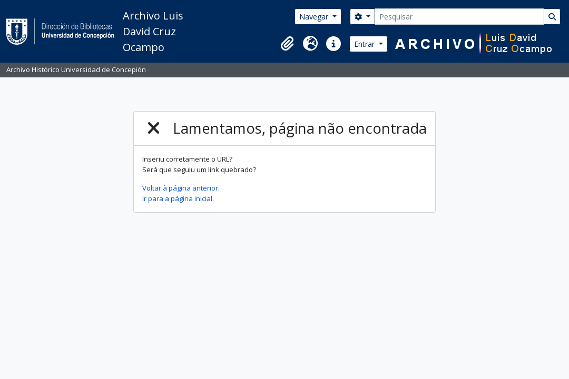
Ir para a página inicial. (178, 198)
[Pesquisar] (459, 16)
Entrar (365, 44)
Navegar (314, 17)
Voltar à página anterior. (181, 188)
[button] (287, 43)
